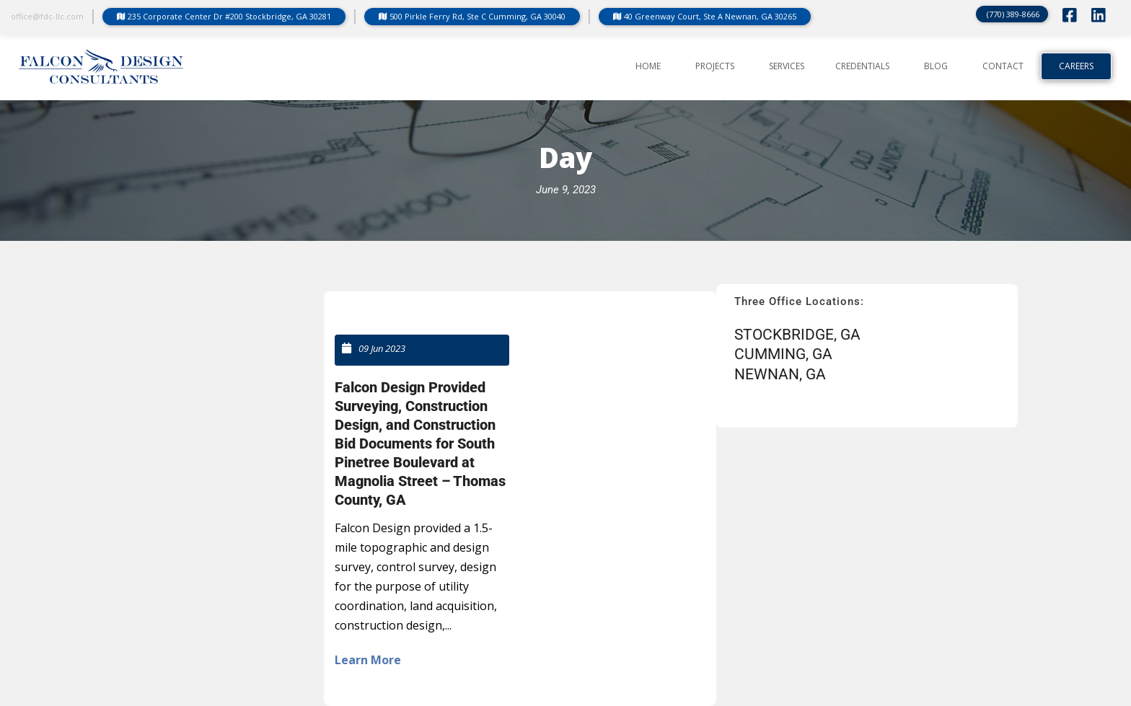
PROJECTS (714, 66)
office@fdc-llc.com (47, 16)
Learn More (368, 660)
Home (648, 66)
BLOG (936, 66)
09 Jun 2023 (381, 348)
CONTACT (1003, 66)
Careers (1076, 66)
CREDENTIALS (862, 66)
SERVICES (786, 66)
